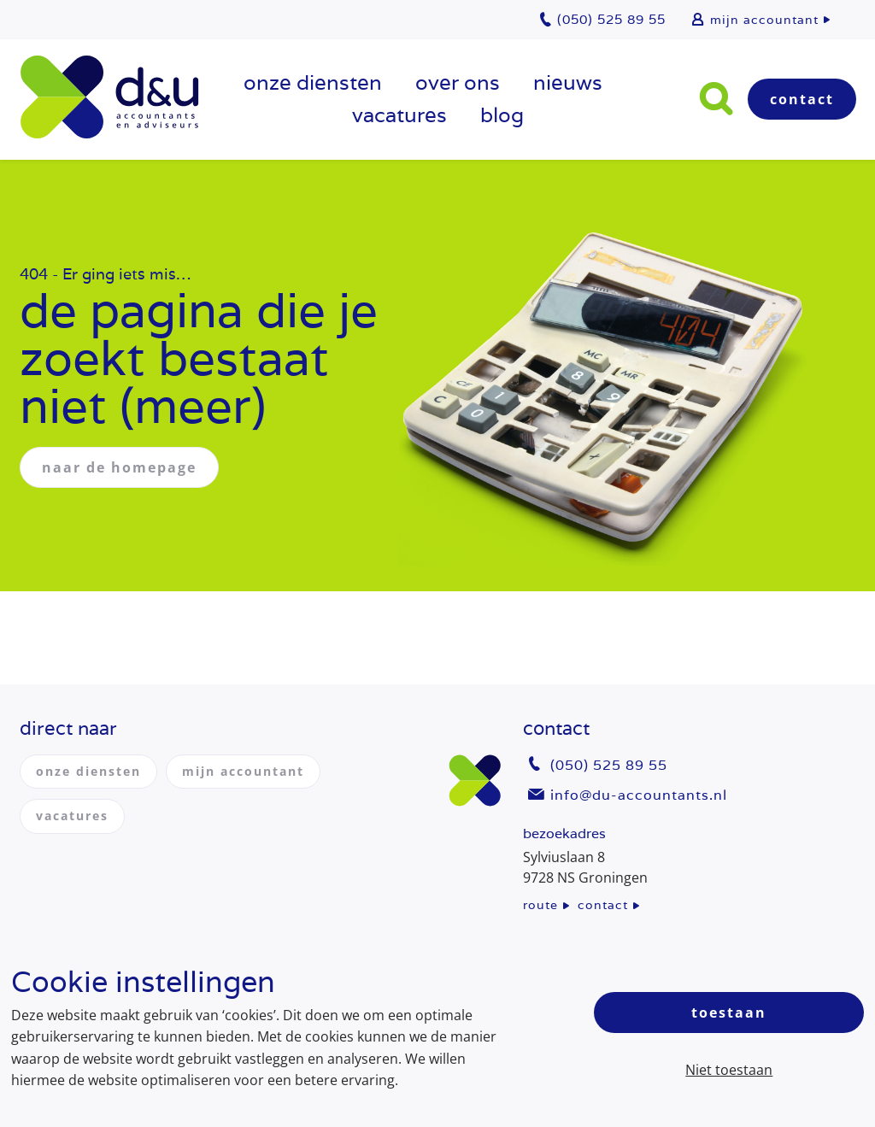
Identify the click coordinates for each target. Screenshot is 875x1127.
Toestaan (728, 1012)
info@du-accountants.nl (638, 795)
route (540, 905)
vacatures (399, 115)
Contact (802, 99)
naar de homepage (119, 467)
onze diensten (313, 82)
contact (603, 905)
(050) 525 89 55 (608, 765)
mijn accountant (764, 19)
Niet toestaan (728, 1069)
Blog (502, 115)
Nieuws (567, 82)
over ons (457, 82)
